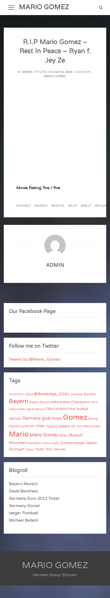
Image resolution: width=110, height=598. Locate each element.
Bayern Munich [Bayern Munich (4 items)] (39, 402)
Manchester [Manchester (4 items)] (91, 426)
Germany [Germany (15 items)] (31, 418)
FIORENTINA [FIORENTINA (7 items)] (64, 409)
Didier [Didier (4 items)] (21, 409)
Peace (58, 206)
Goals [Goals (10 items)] (57, 418)
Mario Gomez (55, 76)
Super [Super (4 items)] (30, 449)
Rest (87, 206)
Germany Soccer (24, 505)
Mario (42, 206)
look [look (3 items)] (79, 426)
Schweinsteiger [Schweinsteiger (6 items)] (72, 443)
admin (27, 72)
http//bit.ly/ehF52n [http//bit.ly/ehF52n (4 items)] (22, 426)
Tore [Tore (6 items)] (48, 449)
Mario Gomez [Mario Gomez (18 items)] (44, 435)
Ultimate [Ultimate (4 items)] (59, 449)
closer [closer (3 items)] (94, 402)
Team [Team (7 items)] (39, 449)
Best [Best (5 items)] (66, 402)
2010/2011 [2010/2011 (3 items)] (16, 394)
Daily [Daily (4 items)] (12, 409)
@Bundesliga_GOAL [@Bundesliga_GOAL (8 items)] (52, 394)
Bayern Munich (23, 483)
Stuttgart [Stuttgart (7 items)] (17, 449)
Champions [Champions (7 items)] (80, 402)
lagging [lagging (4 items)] (51, 426)
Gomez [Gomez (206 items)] (75, 417)
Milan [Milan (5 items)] (63, 435)
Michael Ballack (23, 520)
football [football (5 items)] (82, 409)
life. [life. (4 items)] (73, 426)
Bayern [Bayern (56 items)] (18, 401)
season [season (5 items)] (91, 443)
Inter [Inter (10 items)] (40, 426)
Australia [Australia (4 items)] (77, 394)
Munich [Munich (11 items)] (75, 435)
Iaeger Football (23, 513)
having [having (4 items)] (93, 418)
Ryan (101, 206)
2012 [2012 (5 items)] (29, 394)
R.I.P (73, 206)
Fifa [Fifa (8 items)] (49, 409)
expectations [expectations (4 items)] (35, 409)
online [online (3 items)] (46, 443)
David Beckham (23, 491)
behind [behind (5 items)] (56, 402)
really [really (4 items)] (55, 443)
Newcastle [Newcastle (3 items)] (34, 443)
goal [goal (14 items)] (46, 418)
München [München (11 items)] (18, 442)
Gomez (24, 206)
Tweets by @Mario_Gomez (34, 359)
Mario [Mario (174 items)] (19, 434)
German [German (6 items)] (15, 419)
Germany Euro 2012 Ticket (34, 498)
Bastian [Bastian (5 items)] (90, 394)
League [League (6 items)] (64, 426)
